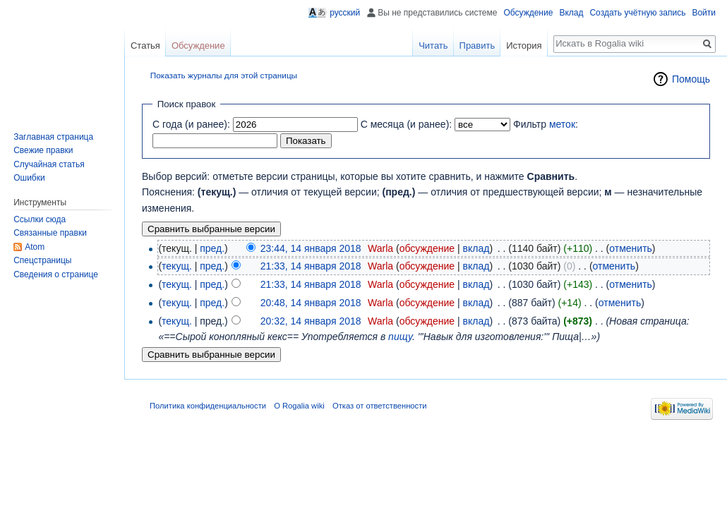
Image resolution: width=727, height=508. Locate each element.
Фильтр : (545, 124)
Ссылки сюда (39, 219)
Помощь (691, 79)
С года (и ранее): (191, 124)
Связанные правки (50, 233)
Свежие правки (43, 150)
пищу (400, 336)
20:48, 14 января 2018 (310, 302)
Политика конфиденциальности (208, 405)
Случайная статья (48, 164)
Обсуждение (528, 13)
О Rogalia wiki (299, 405)
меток (562, 124)
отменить (630, 248)
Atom (34, 247)
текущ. (177, 266)
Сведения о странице (55, 274)
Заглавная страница (53, 137)
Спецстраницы (42, 260)
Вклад (571, 13)
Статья (145, 45)
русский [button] (345, 13)
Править (477, 45)
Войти (704, 13)
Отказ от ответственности (379, 405)
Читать (433, 45)
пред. (212, 248)
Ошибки (29, 178)
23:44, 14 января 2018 (310, 248)
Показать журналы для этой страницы (223, 75)
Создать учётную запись (637, 13)
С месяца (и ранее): (406, 124)
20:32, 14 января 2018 (310, 321)
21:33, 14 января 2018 (310, 266)
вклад (476, 248)
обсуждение (427, 248)
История (523, 45)
